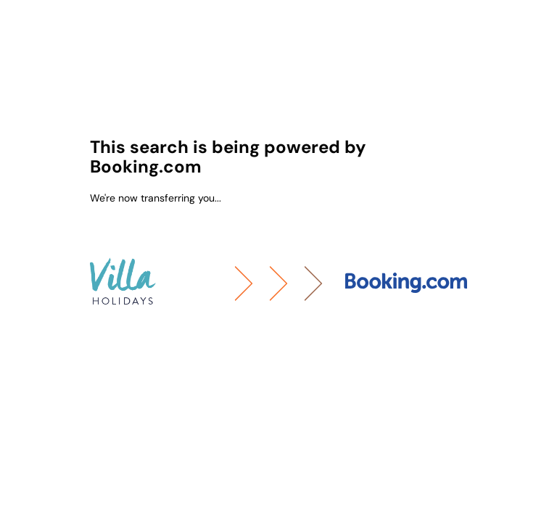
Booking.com (146, 166)
